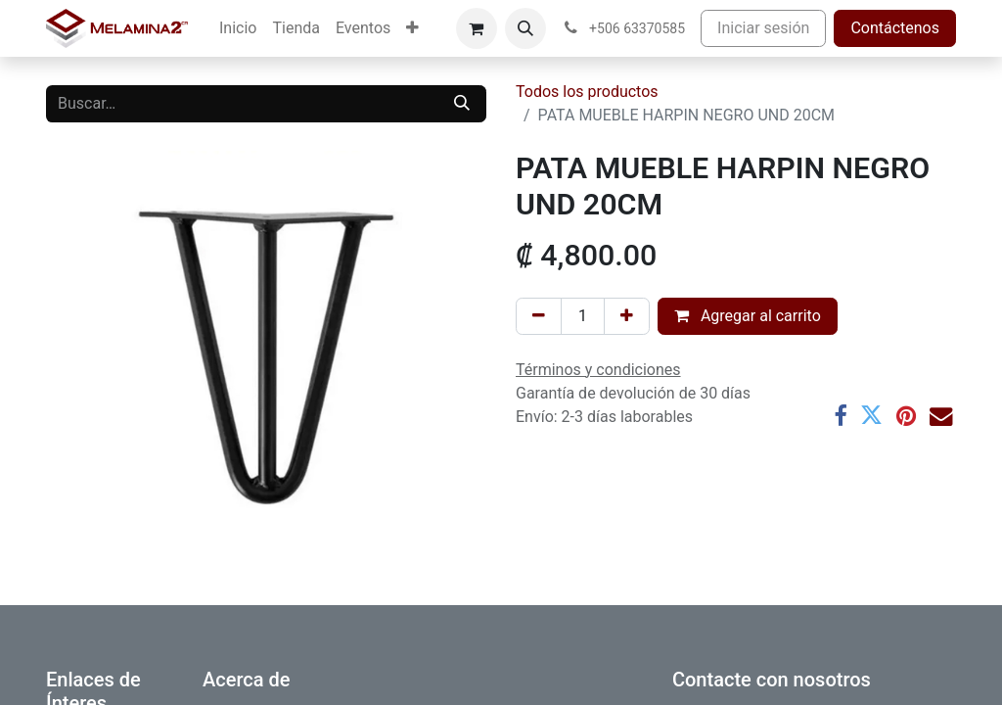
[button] (525, 28)
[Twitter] (871, 415)
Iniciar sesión (763, 28)
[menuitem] (237, 28)
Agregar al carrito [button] (747, 315)
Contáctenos (894, 28)
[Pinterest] (906, 415)
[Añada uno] (627, 316)
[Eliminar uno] (539, 316)
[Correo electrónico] (941, 415)
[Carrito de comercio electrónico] (476, 28)
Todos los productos (587, 91)
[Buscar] (461, 103)
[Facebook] (840, 415)
